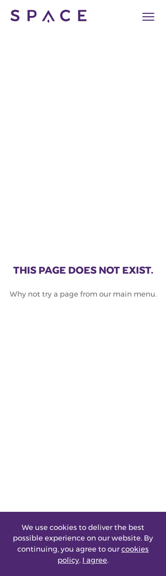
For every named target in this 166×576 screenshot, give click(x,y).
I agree (94, 560)
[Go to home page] (48, 16)
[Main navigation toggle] (145, 16)
